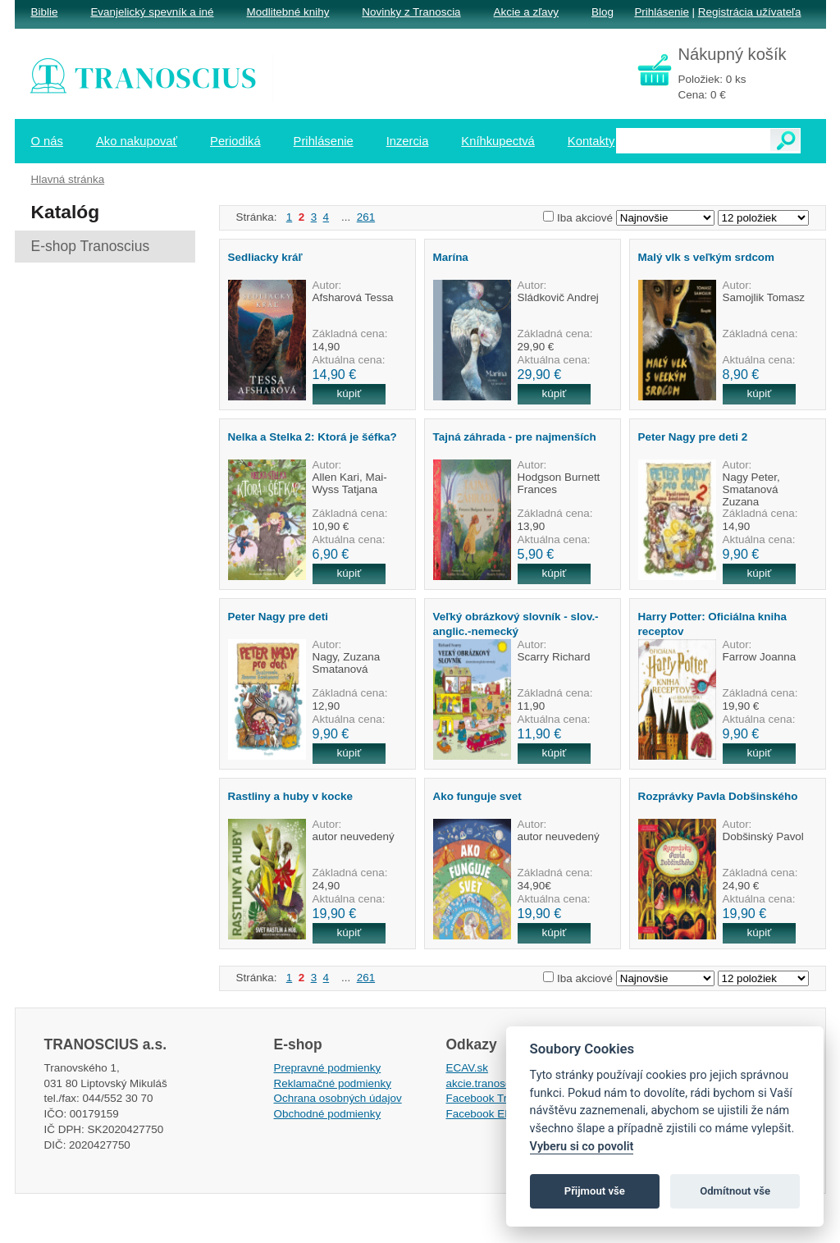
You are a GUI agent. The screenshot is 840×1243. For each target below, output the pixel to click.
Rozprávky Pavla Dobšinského (718, 796)
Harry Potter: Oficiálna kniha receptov (712, 623)
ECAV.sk (467, 1068)
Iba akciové (585, 218)
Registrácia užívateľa (749, 12)
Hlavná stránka (68, 179)
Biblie (44, 12)
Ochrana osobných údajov (338, 1098)
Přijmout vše (594, 1191)
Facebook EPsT (485, 1114)
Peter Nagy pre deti (278, 616)
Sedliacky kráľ (265, 257)
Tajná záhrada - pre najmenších (514, 437)
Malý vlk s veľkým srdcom (706, 257)
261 (366, 217)
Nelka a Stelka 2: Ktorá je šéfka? (312, 437)
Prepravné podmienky (327, 1068)
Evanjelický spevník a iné (151, 12)
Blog (602, 12)
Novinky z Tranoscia (411, 12)
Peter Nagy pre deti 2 (693, 437)
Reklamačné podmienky (332, 1083)
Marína (450, 257)
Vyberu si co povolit (582, 1147)
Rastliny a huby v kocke (290, 796)
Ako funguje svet (477, 796)
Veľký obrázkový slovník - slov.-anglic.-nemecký (516, 623)
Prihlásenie (661, 12)
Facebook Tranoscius (498, 1098)
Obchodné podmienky (327, 1114)
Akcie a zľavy (526, 12)
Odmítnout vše (735, 1191)
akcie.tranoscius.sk (493, 1083)
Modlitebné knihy (288, 12)
